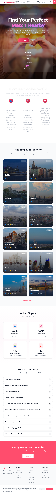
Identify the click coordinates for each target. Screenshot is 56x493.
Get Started (23, 40)
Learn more (34, 40)
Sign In (51, 2)
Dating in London (46, 477)
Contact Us (31, 482)
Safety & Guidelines (39, 2)
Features (23, 2)
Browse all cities (28, 300)
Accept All (49, 489)
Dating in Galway (45, 475)
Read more (34, 14)
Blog (34, 2)
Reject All (42, 489)
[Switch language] (44, 2)
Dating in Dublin (45, 470)
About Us (31, 470)
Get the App (18, 477)
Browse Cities (17, 2)
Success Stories (28, 2)
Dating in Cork (45, 472)
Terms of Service (32, 479)
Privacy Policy (32, 477)
